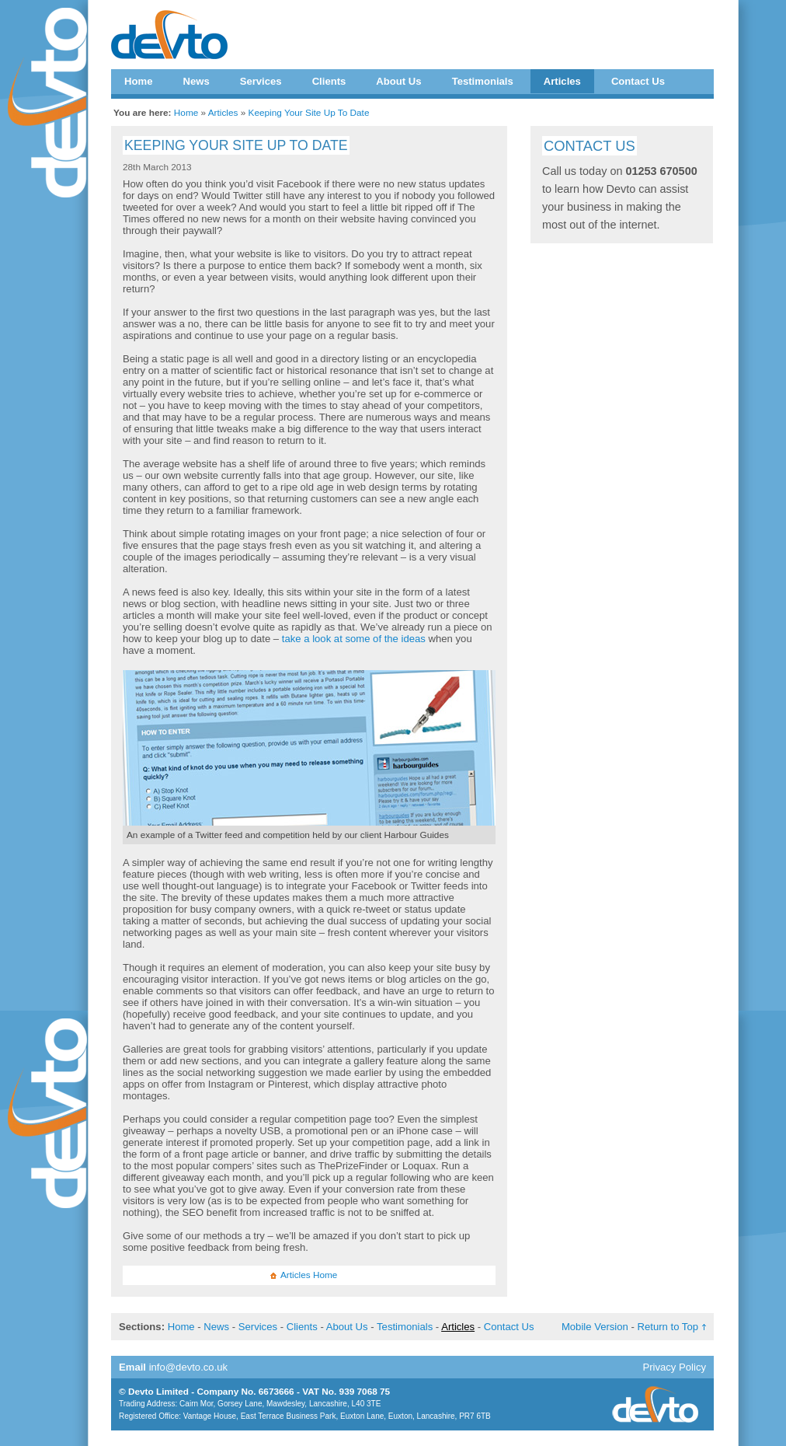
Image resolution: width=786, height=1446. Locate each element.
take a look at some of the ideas (354, 638)
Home (138, 81)
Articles (562, 81)
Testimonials (482, 81)
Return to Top (668, 1326)
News (196, 81)
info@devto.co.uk (188, 1367)
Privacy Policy (674, 1367)
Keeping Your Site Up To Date (309, 112)
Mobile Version (595, 1326)
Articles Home (308, 1275)
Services (261, 81)
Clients (329, 81)
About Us (398, 81)
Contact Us (638, 81)
